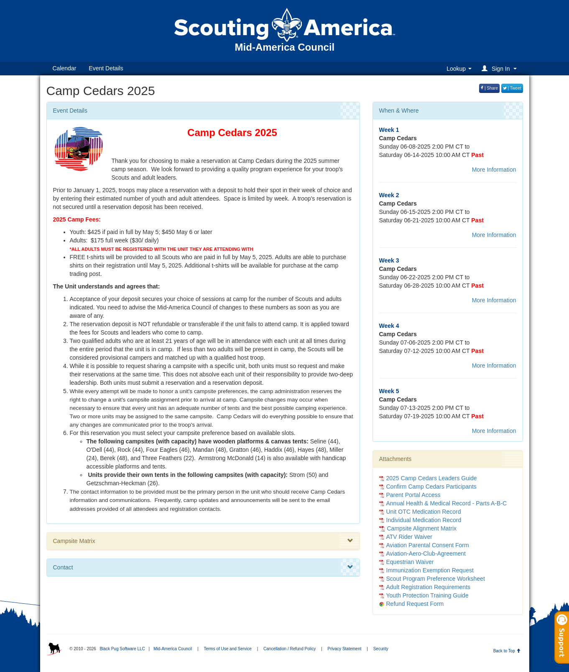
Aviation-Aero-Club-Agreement (426, 553)
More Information (494, 169)
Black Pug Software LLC (122, 648)
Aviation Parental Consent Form (427, 545)
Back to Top (507, 651)
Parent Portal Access (413, 495)
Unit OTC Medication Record (423, 511)
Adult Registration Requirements (428, 587)
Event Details (106, 68)
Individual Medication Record (424, 520)
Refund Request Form (415, 603)
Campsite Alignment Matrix (418, 528)
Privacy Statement (344, 648)
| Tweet (512, 88)
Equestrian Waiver (410, 562)
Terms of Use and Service (228, 648)
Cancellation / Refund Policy (289, 648)
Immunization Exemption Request (430, 570)
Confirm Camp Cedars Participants (431, 486)
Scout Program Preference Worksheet (435, 578)
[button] (500, 68)
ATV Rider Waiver (409, 536)
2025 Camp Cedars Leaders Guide (431, 478)
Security (380, 648)
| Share (489, 88)
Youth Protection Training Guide (427, 595)
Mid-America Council (172, 648)
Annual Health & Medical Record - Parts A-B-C (446, 503)
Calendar (65, 68)
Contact (203, 567)
